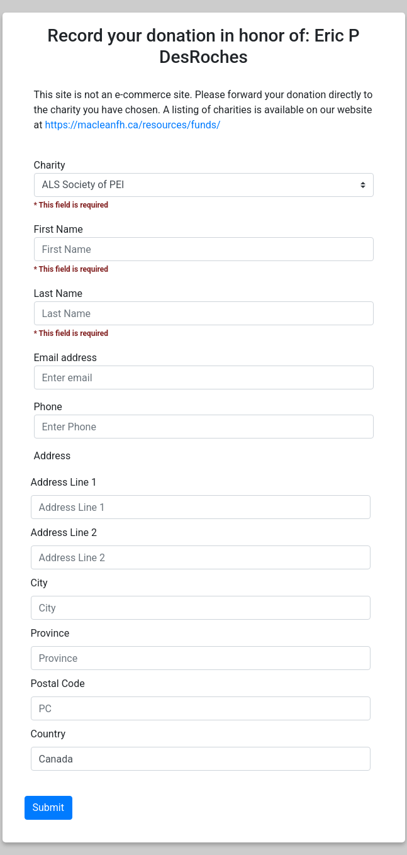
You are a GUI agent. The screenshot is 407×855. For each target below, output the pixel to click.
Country (48, 734)
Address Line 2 (64, 533)
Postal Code (58, 684)
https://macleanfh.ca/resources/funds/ (132, 125)
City (39, 583)
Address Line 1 (64, 482)
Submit (48, 807)
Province (50, 633)
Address (52, 456)
